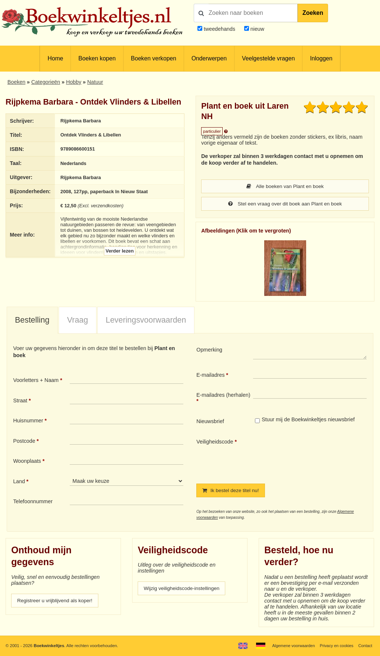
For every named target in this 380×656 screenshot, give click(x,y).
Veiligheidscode (214, 442)
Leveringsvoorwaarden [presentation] (146, 320)
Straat (20, 401)
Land (19, 482)
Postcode (24, 442)
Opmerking (209, 350)
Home (55, 58)
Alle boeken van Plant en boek (285, 186)
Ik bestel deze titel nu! (232, 491)
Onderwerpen (209, 58)
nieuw (256, 29)
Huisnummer (28, 421)
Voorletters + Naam (36, 381)
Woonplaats (27, 462)
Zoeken (312, 13)
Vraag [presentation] (77, 320)
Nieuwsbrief (210, 422)
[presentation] (315, 455)
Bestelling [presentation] (32, 320)
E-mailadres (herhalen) (223, 396)
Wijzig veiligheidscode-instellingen (184, 590)
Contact (365, 645)
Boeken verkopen (153, 58)
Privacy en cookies (335, 645)
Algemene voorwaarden (290, 645)
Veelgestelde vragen (268, 58)
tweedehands (219, 29)
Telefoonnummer (32, 502)
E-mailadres (210, 376)
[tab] (32, 321)
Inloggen (321, 58)
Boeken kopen (96, 58)
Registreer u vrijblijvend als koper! (56, 602)
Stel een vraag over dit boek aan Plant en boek (285, 204)
